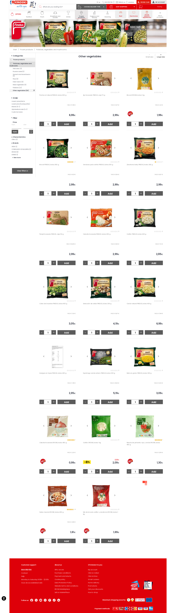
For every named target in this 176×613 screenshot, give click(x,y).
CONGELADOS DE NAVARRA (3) (21, 149)
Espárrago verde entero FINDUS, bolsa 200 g (99, 373)
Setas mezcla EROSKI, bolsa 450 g (51, 512)
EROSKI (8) (15, 152)
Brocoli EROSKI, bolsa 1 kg (135, 95)
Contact (24, 573)
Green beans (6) (18, 82)
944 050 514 (108, 2)
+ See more (16, 157)
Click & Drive (92, 576)
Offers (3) (15, 139)
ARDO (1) (14, 147)
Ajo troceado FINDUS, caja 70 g (94, 95)
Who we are (59, 570)
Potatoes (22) (17, 88)
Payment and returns (63, 576)
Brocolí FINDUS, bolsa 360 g (49, 165)
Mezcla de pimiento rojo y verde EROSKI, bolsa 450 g (143, 444)
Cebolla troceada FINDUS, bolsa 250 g (96, 234)
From (13, 125)
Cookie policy (60, 579)
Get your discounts (95, 589)
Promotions (92, 586)
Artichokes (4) (17, 69)
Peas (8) (15, 79)
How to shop (93, 592)
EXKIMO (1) (15, 155)
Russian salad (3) (18, 71)
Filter (15, 118)
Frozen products (19, 60)
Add (66, 124)
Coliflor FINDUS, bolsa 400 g (136, 234)
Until (24, 125)
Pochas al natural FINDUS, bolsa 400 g (52, 95)
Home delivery (93, 583)
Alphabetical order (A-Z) (19, 109)
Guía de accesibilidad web (31, 583)
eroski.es (131, 2)
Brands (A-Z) (16, 107)
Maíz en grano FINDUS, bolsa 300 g (139, 373)
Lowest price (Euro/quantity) (21, 104)
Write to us (122, 2)
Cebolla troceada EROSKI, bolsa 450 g (53, 443)
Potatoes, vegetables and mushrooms (20, 65)
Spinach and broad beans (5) (21, 75)
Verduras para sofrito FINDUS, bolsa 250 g (98, 165)
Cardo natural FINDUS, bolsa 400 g (139, 304)
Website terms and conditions (66, 586)
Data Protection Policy (63, 583)
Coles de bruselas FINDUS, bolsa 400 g (53, 304)
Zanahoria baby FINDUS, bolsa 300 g (140, 165)
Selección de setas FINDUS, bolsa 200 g (97, 304)
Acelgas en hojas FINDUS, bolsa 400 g (52, 373)
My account (158, 2)
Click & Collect (93, 573)
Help (23, 576)
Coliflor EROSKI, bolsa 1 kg (92, 443)
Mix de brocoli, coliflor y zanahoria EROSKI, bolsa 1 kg (100, 513)
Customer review (17, 112)
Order (15, 98)
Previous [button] (87, 78)
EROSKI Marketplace (62, 589)
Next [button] (114, 78)
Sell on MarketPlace (62, 592)
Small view (149, 57)
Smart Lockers (93, 579)
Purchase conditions (63, 573)
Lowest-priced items (18, 101)
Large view (161, 57)
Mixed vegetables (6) (19, 85)
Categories (18, 56)
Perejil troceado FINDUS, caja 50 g (51, 234)
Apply (15, 132)
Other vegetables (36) (21, 90)
